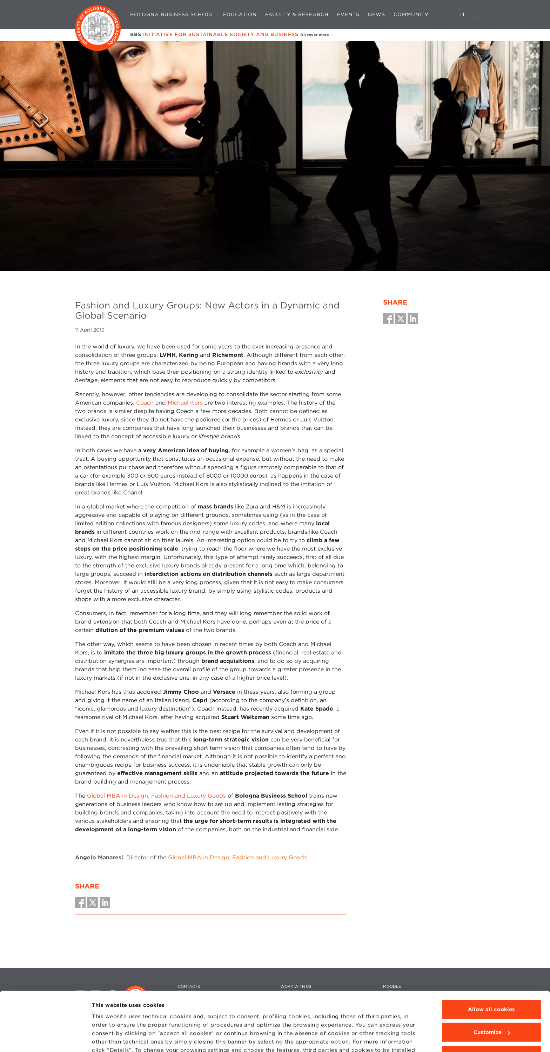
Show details (109, 1038)
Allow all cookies (491, 970)
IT (462, 14)
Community (411, 14)
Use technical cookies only (491, 1016)
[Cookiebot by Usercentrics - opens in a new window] (45, 1038)
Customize (492, 993)
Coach (145, 402)
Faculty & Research (297, 14)
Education (240, 14)
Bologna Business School (172, 14)
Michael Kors (185, 402)
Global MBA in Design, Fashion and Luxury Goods (156, 795)
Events (348, 14)
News (376, 14)
